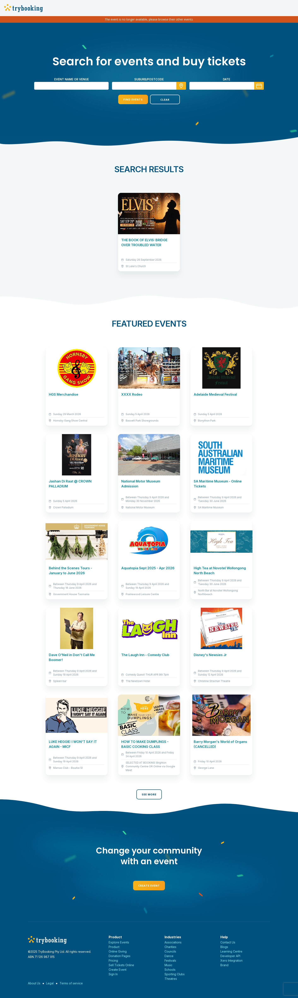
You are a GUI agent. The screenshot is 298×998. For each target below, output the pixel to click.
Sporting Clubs (175, 974)
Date (226, 79)
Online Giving (118, 951)
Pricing (113, 960)
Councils (170, 951)
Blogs (224, 947)
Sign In (113, 974)
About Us (34, 983)
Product (114, 947)
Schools (170, 969)
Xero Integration (231, 960)
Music (168, 965)
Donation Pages (119, 956)
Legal (50, 983)
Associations (173, 942)
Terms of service (71, 983)
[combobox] (149, 86)
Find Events (133, 99)
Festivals (170, 960)
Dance (169, 956)
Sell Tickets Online (121, 965)
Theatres (171, 978)
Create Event (149, 885)
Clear (164, 99)
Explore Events (119, 942)
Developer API (230, 956)
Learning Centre (231, 951)
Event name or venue (71, 79)
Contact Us (227, 942)
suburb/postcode (149, 79)
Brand (224, 965)
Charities (170, 947)
